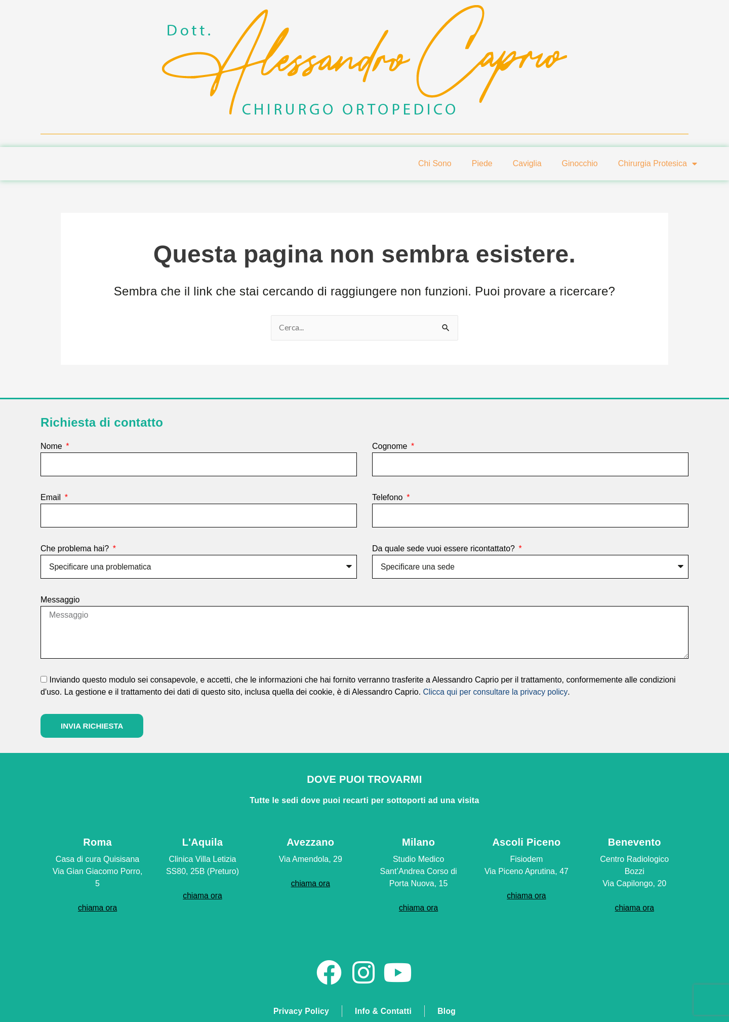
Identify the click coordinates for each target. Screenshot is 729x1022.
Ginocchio (580, 163)
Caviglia (527, 163)
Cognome (391, 446)
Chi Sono (435, 163)
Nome (52, 446)
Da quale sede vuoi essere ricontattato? (444, 548)
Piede (482, 163)
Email (51, 497)
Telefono (388, 497)
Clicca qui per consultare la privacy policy (497, 691)
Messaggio (59, 599)
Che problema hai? (75, 548)
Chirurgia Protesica (657, 164)
